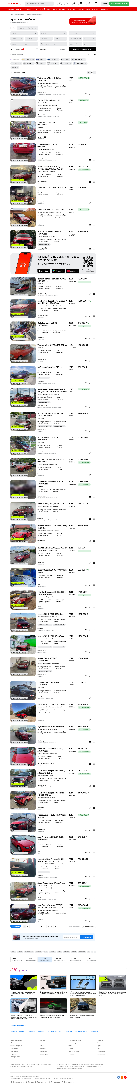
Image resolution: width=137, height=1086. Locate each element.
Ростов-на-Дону (73, 1051)
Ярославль (101, 1054)
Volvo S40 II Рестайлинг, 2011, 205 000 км (50, 749)
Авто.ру (16, 3)
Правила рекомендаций (41, 1078)
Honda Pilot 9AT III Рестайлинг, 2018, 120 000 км (50, 414)
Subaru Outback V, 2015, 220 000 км (47, 659)
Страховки (80, 9)
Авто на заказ (21, 9)
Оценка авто (71, 9)
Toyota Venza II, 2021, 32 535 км (50, 209)
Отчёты (54, 9)
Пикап (59, 951)
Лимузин (66, 951)
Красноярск (43, 1054)
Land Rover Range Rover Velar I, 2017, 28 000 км (50, 794)
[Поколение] (82, 33)
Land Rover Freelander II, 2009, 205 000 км (50, 482)
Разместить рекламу (17, 1031)
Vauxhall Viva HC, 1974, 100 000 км (52, 345)
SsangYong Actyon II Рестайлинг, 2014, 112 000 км (51, 884)
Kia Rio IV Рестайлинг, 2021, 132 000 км (49, 101)
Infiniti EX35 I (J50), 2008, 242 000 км (48, 683)
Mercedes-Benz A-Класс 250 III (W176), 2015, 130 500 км (50, 860)
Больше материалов (18, 1025)
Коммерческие (32, 9)
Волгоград (14, 1051)
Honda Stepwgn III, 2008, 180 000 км (48, 438)
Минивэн (52, 951)
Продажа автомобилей (17, 14)
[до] (89, 39)
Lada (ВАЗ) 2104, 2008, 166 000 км (47, 123)
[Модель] (53, 33)
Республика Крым (16, 1040)
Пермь (70, 1048)
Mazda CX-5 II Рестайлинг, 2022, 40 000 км (51, 232)
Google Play (58, 271)
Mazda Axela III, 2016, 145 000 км (51, 815)
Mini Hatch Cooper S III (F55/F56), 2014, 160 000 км (51, 593)
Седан (13, 951)
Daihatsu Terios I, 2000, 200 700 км (47, 324)
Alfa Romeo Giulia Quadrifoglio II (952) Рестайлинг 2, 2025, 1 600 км (52, 390)
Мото (48, 9)
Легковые (11, 9)
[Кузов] (16, 39)
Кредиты (62, 9)
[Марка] (24, 33)
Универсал (38, 951)
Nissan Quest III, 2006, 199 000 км (52, 570)
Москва (13, 1043)
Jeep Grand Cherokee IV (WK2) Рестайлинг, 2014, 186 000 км (50, 906)
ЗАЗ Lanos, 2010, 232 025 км (49, 367)
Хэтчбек (20, 951)
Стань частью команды (54, 1031)
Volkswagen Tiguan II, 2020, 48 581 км (49, 79)
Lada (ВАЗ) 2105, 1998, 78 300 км (51, 187)
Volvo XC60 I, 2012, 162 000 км (50, 503)
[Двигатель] (46, 39)
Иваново (42, 1040)
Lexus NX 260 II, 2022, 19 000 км (51, 704)
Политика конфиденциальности (63, 1078)
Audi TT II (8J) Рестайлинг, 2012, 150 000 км (51, 460)
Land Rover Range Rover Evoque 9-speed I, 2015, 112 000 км (52, 302)
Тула (99, 1046)
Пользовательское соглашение (20, 1078)
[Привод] (60, 39)
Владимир (14, 1048)
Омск (70, 1046)
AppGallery (72, 271)
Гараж (88, 9)
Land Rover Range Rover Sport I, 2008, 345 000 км (51, 772)
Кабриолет (82, 951)
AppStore (43, 271)
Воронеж (13, 1054)
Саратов (100, 1040)
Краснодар (43, 1051)
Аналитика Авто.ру (80, 1031)
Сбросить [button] (62, 49)
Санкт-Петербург (16, 1046)
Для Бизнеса (103, 9)
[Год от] (17, 44)
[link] (24, 926)
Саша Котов (94, 1031)
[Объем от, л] (75, 39)
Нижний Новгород (74, 1040)
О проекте (68, 1031)
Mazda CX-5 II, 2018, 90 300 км (50, 636)
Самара (71, 1054)
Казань (41, 1043)
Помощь (41, 1031)
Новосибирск (73, 1043)
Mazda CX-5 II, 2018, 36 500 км (50, 614)
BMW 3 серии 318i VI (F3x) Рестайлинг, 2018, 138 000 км (50, 167)
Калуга (41, 1046)
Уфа (99, 1048)
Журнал (95, 9)
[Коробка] (31, 39)
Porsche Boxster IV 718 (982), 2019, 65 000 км (52, 527)
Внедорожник (29, 951)
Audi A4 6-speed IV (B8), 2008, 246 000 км (50, 838)
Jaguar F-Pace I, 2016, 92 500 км (50, 726)
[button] (59, 3)
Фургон (74, 951)
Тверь (100, 1043)
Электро (42, 9)
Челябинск (101, 1051)
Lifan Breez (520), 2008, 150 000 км (47, 145)
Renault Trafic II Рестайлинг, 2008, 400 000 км (52, 280)
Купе (45, 951)
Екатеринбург (15, 1057)
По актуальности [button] (17, 73)
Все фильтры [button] (16, 49)
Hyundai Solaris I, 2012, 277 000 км (52, 548)
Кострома (42, 1048)
